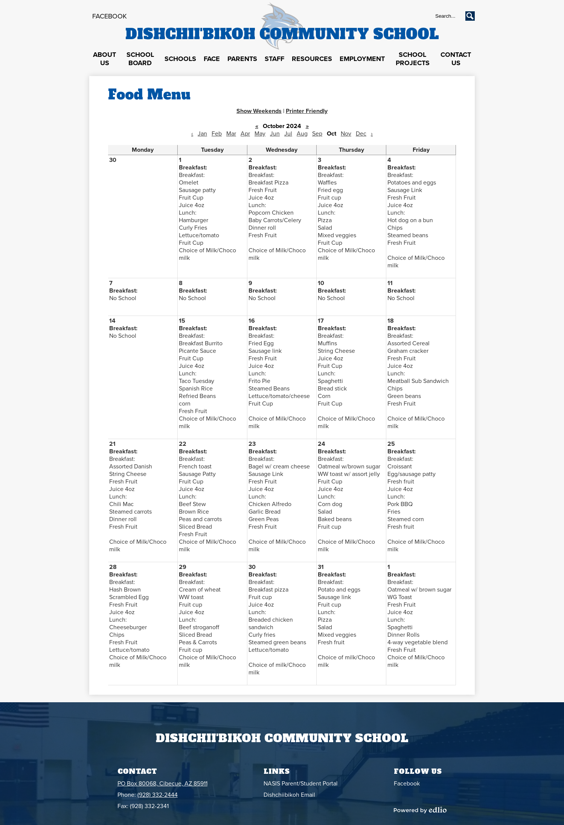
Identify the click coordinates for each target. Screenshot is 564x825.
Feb (217, 133)
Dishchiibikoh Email (289, 795)
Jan (202, 133)
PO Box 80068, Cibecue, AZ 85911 (162, 783)
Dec (361, 133)
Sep (317, 133)
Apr (245, 133)
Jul (288, 133)
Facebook (109, 16)
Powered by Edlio (420, 810)
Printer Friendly (307, 111)
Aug (302, 133)
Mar (231, 133)
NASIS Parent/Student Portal (301, 783)
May (260, 133)
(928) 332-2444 (157, 795)
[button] (104, 59)
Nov (346, 133)
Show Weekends (259, 111)
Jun (275, 133)
